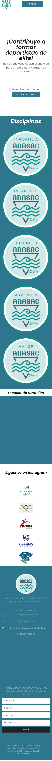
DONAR (32, 4)
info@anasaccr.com (27, 614)
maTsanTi (29, 745)
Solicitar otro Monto (26, 94)
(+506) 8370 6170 (27, 621)
